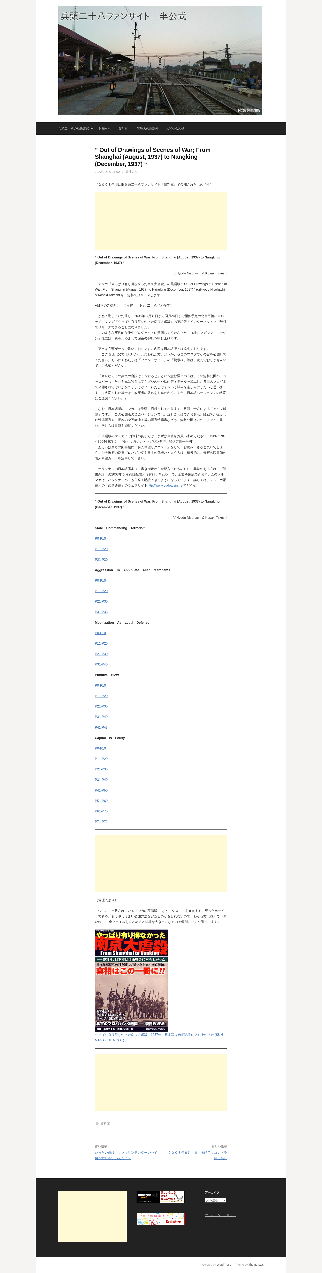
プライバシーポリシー (220, 1215)
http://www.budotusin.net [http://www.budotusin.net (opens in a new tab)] (165, 485)
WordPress (224, 1264)
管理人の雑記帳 (148, 128)
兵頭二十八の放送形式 (73, 128)
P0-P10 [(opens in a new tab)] (100, 538)
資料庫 (123, 128)
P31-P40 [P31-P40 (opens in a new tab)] (101, 664)
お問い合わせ (175, 128)
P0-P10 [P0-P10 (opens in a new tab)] (100, 580)
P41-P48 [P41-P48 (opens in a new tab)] (101, 727)
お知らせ (105, 128)
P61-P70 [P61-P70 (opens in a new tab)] (101, 811)
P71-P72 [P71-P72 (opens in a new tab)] (101, 822)
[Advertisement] (161, 221)
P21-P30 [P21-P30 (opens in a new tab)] (101, 559)
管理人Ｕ (131, 171)
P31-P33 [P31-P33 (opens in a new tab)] (101, 612)
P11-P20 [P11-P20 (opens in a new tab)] (101, 549)
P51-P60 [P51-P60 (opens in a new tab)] (101, 801)
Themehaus (256, 1264)
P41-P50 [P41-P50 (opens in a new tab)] (101, 790)
